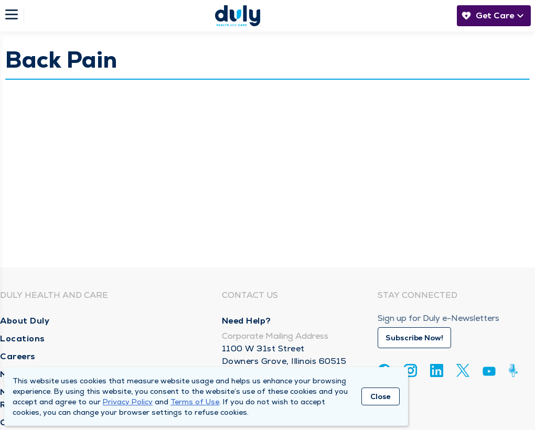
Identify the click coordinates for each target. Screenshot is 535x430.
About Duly (24, 320)
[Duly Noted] (515, 370)
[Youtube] (489, 373)
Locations (22, 338)
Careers (18, 356)
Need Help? (246, 320)
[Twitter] (462, 370)
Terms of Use (194, 401)
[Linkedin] (436, 370)
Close (380, 396)
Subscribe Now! (414, 337)
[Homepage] (237, 15)
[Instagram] (410, 370)
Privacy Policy (128, 401)
